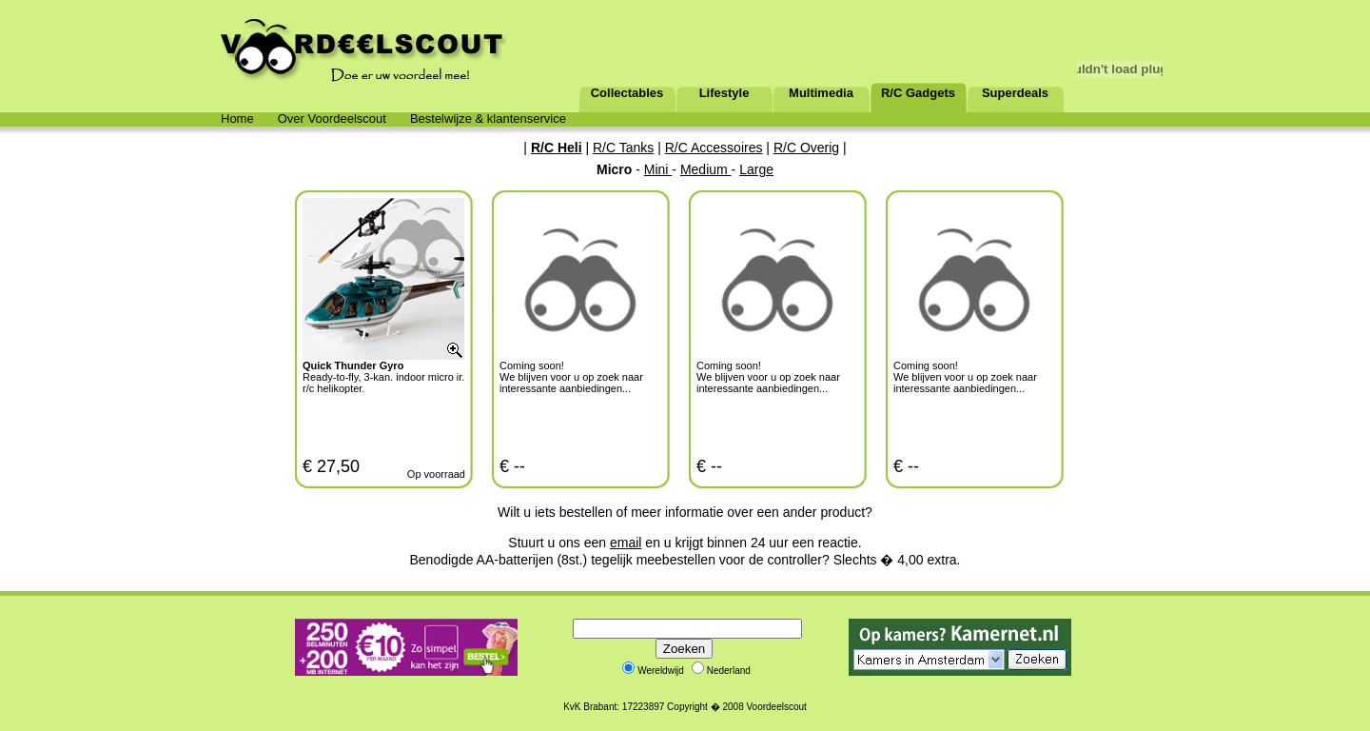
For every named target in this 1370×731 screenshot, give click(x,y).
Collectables (627, 93)
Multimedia (821, 93)
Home (237, 118)
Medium (706, 169)
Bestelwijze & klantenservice (488, 118)
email (625, 542)
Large (756, 169)
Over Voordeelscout (332, 118)
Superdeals (1015, 93)
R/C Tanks (623, 147)
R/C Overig (806, 147)
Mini (658, 169)
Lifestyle (724, 93)
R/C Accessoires (714, 147)
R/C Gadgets (918, 93)
